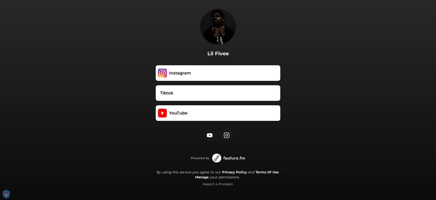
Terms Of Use (267, 172)
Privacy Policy (234, 172)
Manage (202, 177)
